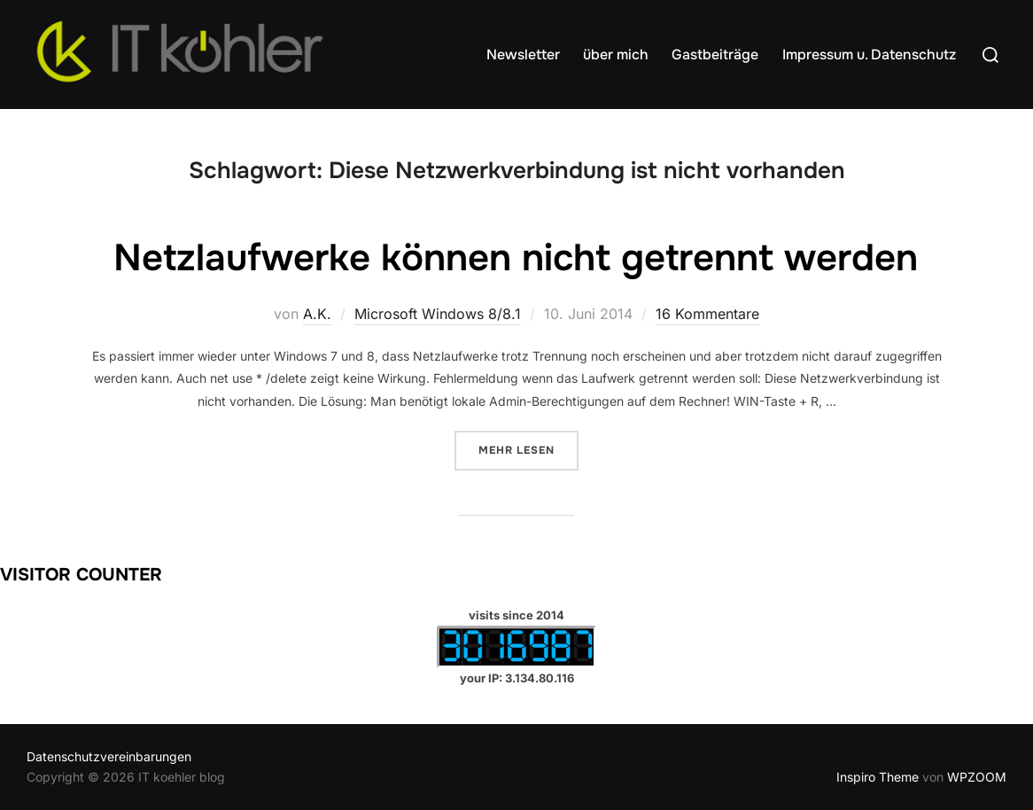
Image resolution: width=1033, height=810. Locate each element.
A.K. (317, 314)
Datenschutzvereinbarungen (109, 756)
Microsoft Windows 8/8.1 (437, 314)
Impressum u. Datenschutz (869, 54)
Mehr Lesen (528, 448)
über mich (616, 54)
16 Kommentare (707, 314)
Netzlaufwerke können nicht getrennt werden (515, 258)
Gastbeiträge (715, 54)
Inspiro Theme (877, 776)
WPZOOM (976, 776)
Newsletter (523, 54)
